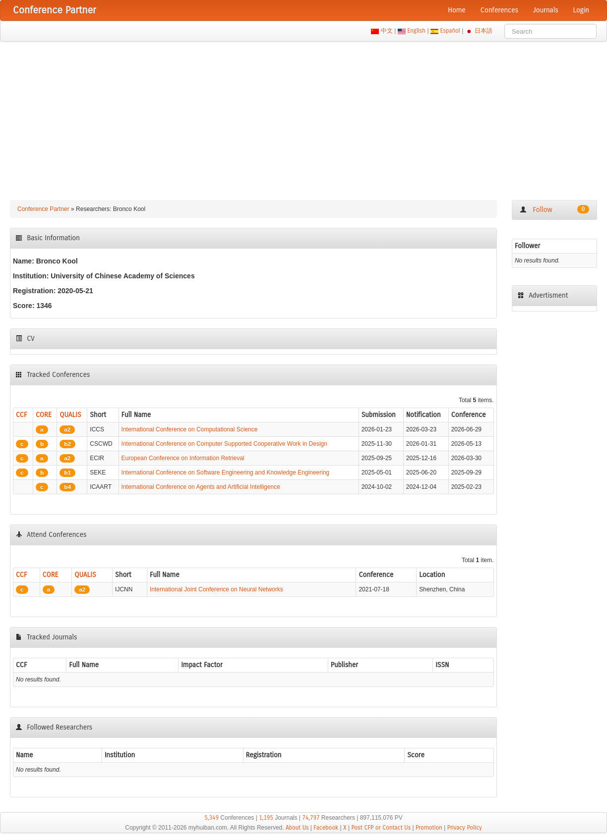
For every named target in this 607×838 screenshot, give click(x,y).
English (416, 30)
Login (581, 10)
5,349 (211, 817)
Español (450, 30)
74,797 (310, 817)
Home (457, 10)
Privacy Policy (464, 827)
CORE (44, 415)
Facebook (325, 827)
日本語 (483, 30)
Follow (554, 209)
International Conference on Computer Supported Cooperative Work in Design (224, 443)
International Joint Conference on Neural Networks (216, 589)
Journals (545, 10)
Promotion (429, 827)
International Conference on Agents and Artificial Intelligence (200, 486)
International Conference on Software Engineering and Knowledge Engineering (225, 472)
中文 (386, 30)
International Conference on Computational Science (189, 429)
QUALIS (70, 415)
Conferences (499, 10)
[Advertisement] (303, 116)
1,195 (266, 817)
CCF (21, 415)
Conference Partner (43, 209)
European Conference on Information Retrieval (182, 458)
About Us (297, 827)
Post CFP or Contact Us (381, 827)
